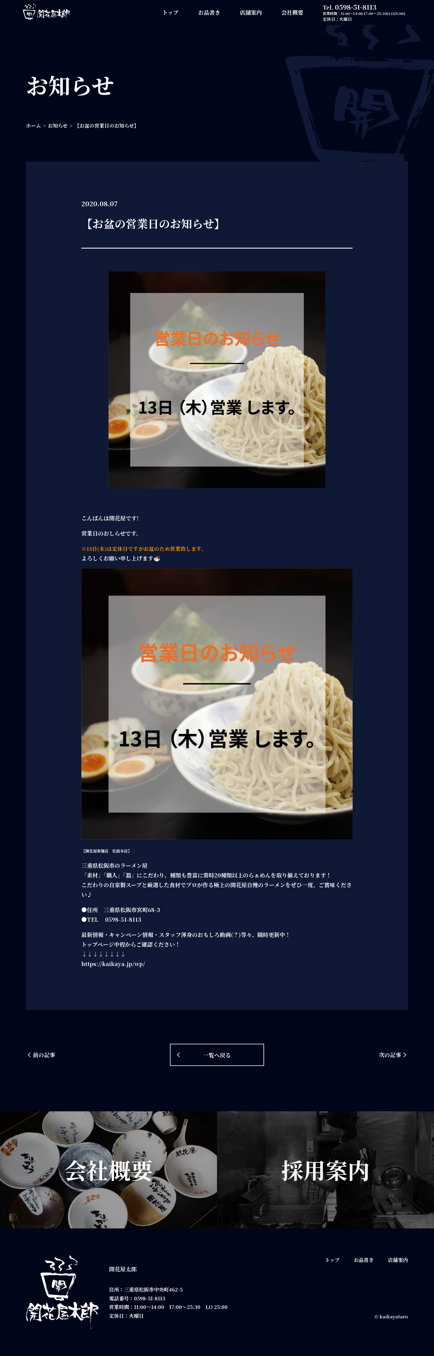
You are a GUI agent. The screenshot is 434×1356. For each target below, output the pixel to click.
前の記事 (44, 1055)
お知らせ (58, 125)
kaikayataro (393, 1316)
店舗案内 (251, 12)
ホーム (33, 125)
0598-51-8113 (355, 7)
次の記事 (390, 1055)
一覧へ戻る (217, 1055)
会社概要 (292, 12)
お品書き (209, 12)
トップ (170, 12)
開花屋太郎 (123, 1269)
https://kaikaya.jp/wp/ (113, 964)
